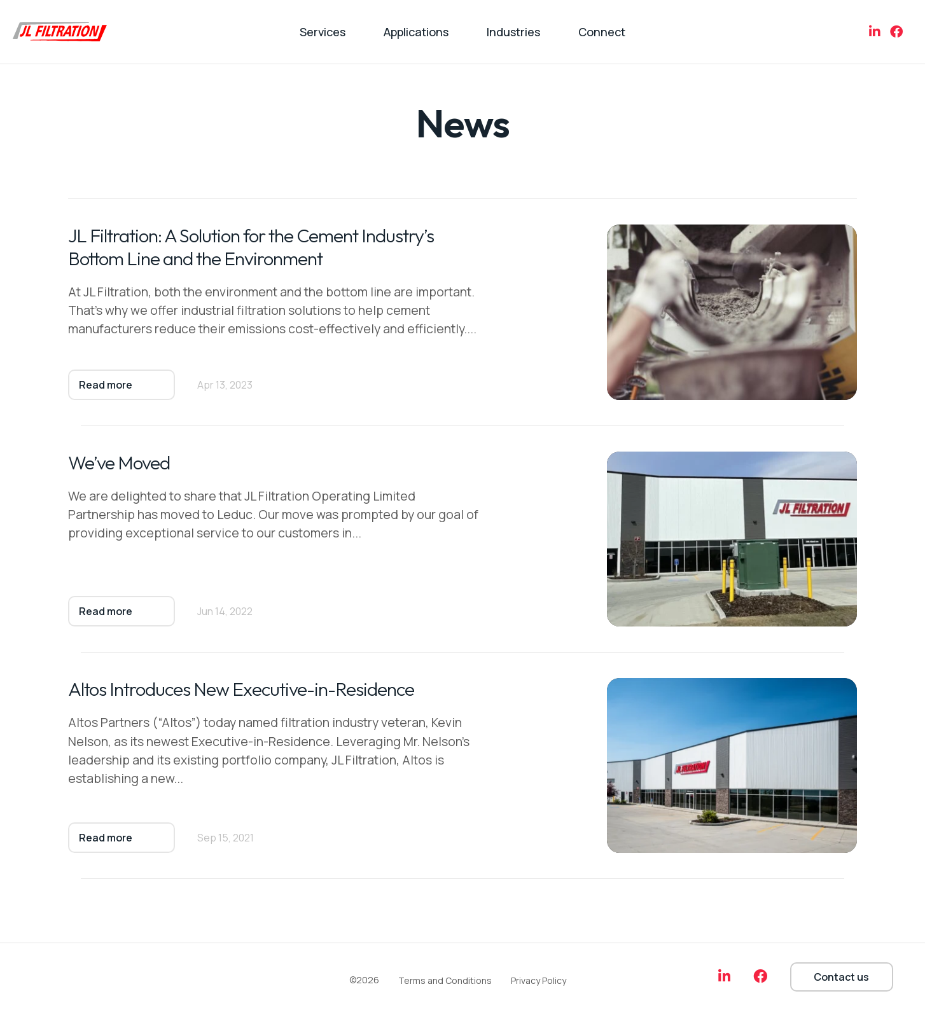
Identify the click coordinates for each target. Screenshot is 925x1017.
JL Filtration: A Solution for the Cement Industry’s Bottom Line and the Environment (253, 247)
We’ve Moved (119, 463)
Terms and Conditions (445, 980)
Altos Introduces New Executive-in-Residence (244, 689)
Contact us (841, 977)
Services (322, 31)
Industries (513, 31)
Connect (601, 31)
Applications (416, 31)
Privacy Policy (538, 980)
